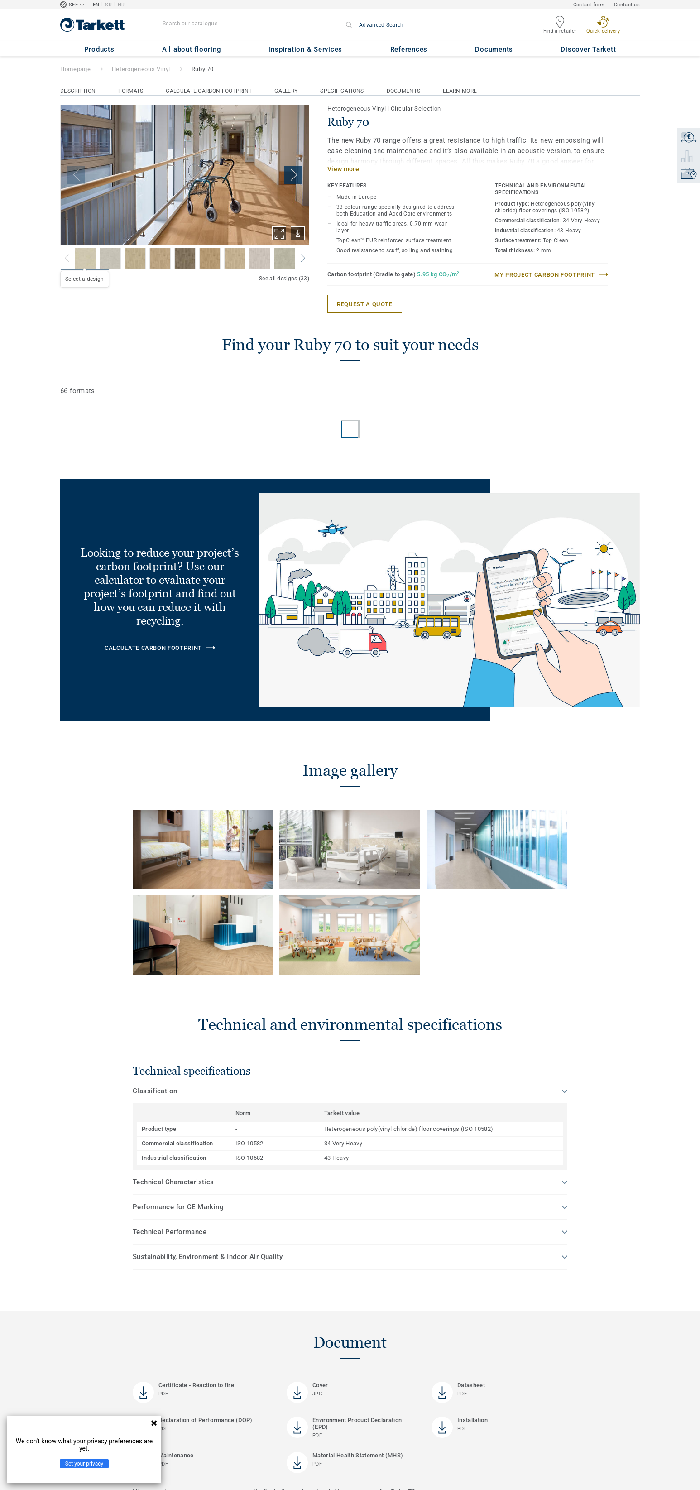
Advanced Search (381, 25)
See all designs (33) (284, 278)
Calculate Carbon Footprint (209, 91)
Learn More (460, 91)
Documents (404, 91)
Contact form (588, 5)
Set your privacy (84, 1464)
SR (108, 5)
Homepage (75, 69)
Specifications (342, 91)
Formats (130, 91)
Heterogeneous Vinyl (141, 69)
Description (78, 91)
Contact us (627, 5)
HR (121, 5)
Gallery (285, 91)
